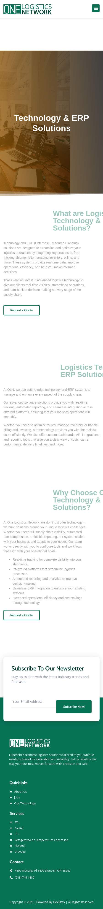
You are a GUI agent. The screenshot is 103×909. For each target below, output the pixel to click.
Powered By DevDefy (50, 902)
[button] (96, 8)
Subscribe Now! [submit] (74, 707)
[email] (33, 701)
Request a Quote (21, 310)
